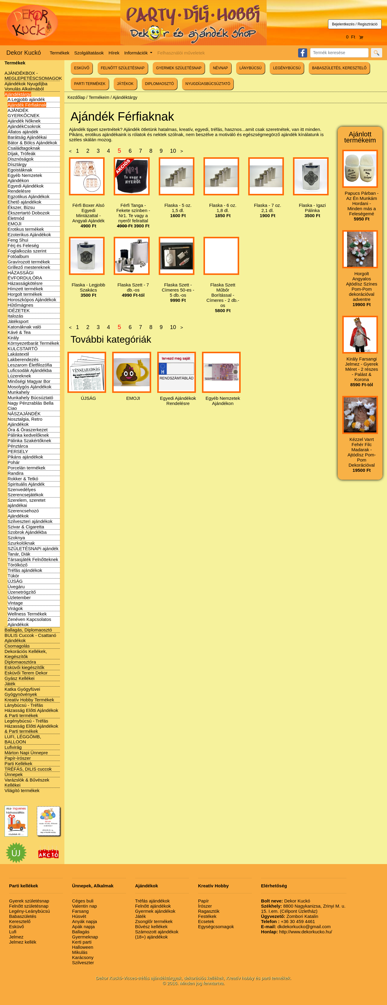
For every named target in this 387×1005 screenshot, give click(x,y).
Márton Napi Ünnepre (26, 752)
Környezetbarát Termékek (33, 343)
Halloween (82, 947)
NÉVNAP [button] (220, 68)
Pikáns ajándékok (25, 456)
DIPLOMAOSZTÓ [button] (159, 84)
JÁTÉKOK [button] (125, 84)
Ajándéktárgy (18, 94)
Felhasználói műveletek (181, 52)
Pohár (14, 462)
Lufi (12, 931)
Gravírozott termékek (29, 261)
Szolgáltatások (89, 52)
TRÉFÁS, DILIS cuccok (28, 769)
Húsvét (79, 916)
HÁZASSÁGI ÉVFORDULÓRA (25, 275)
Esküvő (16, 926)
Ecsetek (206, 921)
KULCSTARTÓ (22, 348)
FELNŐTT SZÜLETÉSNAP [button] (123, 68)
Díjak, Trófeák (22, 153)
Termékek (60, 52)
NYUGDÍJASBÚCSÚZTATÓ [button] (207, 84)
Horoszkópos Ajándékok (32, 299)
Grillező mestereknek (29, 267)
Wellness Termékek (27, 613)
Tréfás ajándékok (25, 570)
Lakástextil (18, 354)
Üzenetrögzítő (22, 592)
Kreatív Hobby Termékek (29, 699)
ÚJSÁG (15, 581)
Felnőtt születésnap (28, 906)
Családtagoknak (24, 148)
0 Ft (355, 36)
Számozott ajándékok (156, 931)
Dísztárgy (17, 164)
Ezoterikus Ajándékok (29, 234)
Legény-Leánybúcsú (29, 911)
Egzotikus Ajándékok (28, 196)
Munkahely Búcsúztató (30, 397)
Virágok (15, 608)
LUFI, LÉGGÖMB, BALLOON (23, 739)
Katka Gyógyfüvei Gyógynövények (22, 692)
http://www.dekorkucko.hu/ (296, 931)
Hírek (114, 52)
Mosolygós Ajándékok (29, 386)
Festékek (207, 916)
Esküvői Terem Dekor (26, 672)
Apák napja (83, 926)
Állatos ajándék (23, 131)
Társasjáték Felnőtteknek (33, 559)
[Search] (339, 52)
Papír (203, 900)
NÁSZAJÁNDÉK (24, 413)
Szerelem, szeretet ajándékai (26, 503)
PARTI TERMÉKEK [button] (89, 84)
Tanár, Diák (19, 553)
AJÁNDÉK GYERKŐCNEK (24, 113)
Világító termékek (22, 790)
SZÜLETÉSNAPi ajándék (33, 548)
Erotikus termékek (26, 229)
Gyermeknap (85, 936)
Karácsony (82, 957)
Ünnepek (14, 774)
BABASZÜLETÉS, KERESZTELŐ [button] (339, 68)
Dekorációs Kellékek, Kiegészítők (26, 654)
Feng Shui (18, 240)
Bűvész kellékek (151, 926)
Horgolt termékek (25, 294)
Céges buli (82, 900)
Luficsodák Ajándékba (30, 370)
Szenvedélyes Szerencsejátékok (25, 492)
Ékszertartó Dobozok (29, 212)
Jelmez (16, 936)
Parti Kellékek (18, 763)
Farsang (80, 911)
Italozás (15, 315)
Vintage (15, 602)
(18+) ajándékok (151, 936)
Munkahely (19, 392)
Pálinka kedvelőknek (28, 435)
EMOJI (14, 223)
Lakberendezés (23, 359)
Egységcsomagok (216, 926)
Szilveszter (83, 962)
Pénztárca (18, 446)
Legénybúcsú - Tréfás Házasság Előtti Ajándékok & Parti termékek (31, 726)
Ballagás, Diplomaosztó (28, 629)
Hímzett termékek (25, 288)
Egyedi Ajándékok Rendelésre (26, 188)
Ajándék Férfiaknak (27, 104)
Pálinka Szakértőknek (29, 440)
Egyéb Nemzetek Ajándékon (25, 178)
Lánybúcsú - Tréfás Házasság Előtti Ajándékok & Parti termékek (31, 710)
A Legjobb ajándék (26, 99)
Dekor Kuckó (23, 52)
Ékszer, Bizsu (21, 207)
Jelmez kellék (22, 942)
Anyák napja (84, 921)
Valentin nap (84, 906)
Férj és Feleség (23, 245)
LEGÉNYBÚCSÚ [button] (287, 68)
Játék (10, 683)
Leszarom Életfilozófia (30, 364)
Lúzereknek (19, 375)
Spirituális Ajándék (26, 484)
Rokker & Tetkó (23, 478)
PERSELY (18, 451)
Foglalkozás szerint (27, 250)
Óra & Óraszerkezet (28, 429)
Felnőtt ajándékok (153, 906)
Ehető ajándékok (24, 201)
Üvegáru (16, 586)
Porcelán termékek (26, 467)
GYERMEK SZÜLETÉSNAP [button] (178, 68)
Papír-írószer (18, 758)
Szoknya (16, 537)
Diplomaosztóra (20, 661)
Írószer (205, 906)
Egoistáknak (20, 169)
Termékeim (99, 97)
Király (13, 337)
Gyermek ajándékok (155, 911)
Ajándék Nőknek (24, 120)
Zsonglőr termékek (154, 921)
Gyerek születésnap (29, 900)
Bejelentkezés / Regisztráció (355, 24)
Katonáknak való (24, 326)
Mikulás (79, 952)
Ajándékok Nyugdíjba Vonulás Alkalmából (26, 86)
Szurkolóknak (21, 543)
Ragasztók (209, 911)
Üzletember (19, 597)
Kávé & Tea (19, 332)
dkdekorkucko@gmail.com (295, 926)
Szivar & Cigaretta (26, 526)
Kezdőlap (76, 97)
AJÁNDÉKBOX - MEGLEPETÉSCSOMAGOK (33, 75)
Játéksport (18, 321)
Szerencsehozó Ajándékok (23, 513)
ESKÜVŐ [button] (81, 68)
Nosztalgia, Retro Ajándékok (25, 421)
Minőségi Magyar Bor (29, 381)
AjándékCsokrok (24, 126)
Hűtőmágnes (20, 305)
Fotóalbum (18, 256)
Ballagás (80, 931)
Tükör (13, 575)
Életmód (16, 218)
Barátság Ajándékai (27, 137)
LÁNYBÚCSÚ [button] (250, 68)
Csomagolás (17, 645)
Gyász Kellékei (19, 678)
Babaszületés (22, 916)
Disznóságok (21, 159)
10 (173, 151)
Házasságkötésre (25, 283)
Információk (136, 52)
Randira (16, 473)
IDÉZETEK (19, 310)
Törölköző (18, 564)
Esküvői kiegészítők (24, 667)
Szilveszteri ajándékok (30, 521)
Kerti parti (81, 942)
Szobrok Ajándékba (27, 532)
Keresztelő (20, 921)
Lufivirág (13, 747)
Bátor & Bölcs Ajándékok (32, 142)
